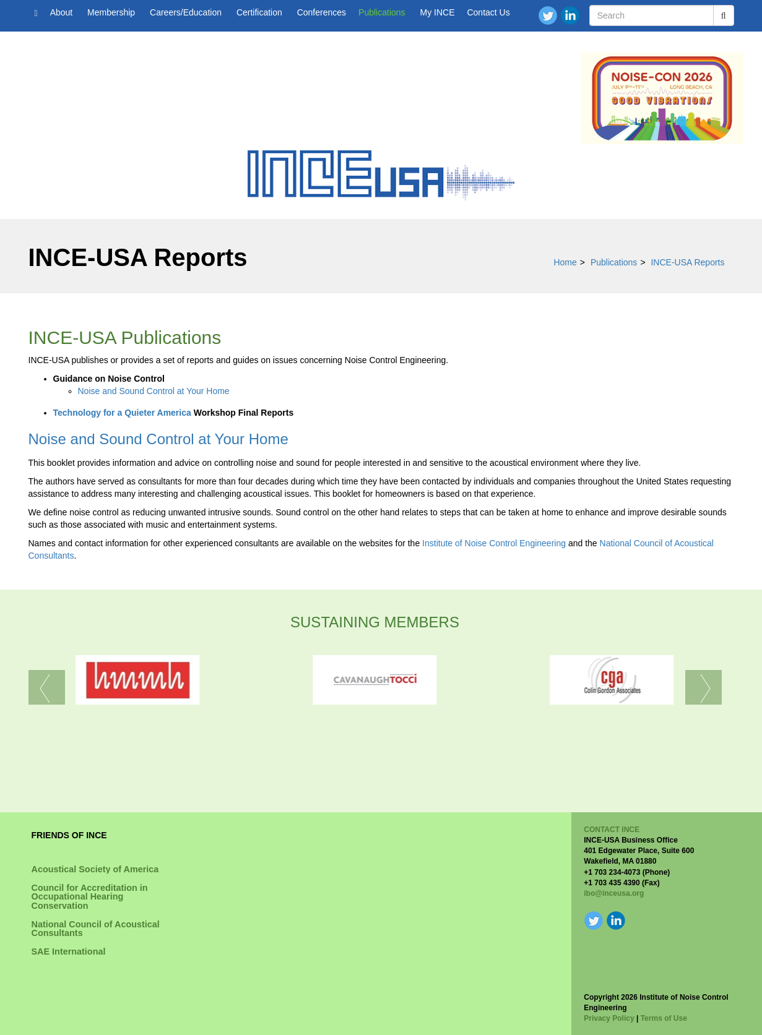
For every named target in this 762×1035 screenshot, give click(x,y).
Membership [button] (112, 12)
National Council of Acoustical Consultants (96, 928)
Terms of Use (664, 1018)
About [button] (62, 12)
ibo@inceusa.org (614, 893)
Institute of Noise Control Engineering (494, 543)
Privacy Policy (609, 1018)
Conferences (321, 12)
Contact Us (488, 12)
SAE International (69, 951)
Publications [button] (382, 12)
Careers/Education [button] (187, 12)
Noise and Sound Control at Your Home (154, 391)
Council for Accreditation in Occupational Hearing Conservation (90, 897)
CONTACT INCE (611, 829)
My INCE (437, 12)
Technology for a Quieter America (122, 413)
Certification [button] (260, 12)
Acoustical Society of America (95, 869)
